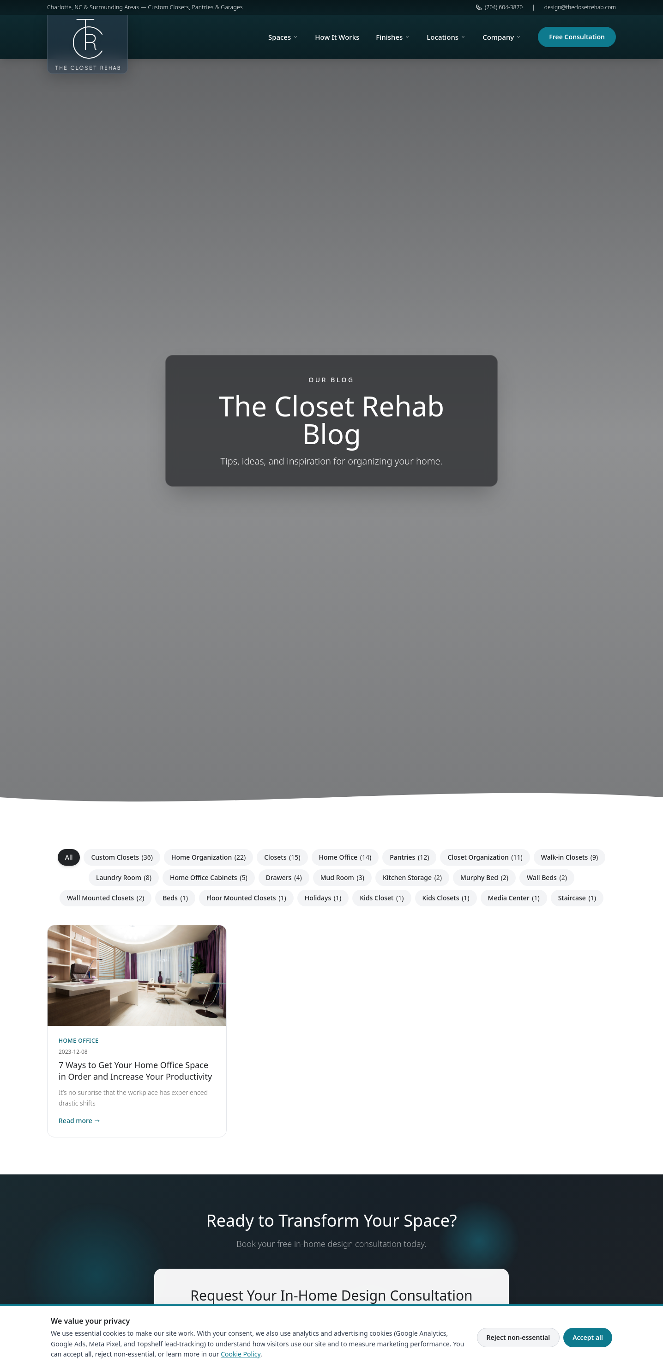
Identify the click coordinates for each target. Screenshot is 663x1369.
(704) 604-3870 (499, 7)
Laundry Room (123, 877)
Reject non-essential (518, 1337)
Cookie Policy (240, 1354)
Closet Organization (484, 857)
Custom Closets (122, 857)
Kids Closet (382, 897)
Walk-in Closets (569, 857)
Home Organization (208, 857)
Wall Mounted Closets (105, 897)
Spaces (283, 37)
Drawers (284, 877)
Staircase (577, 897)
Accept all (588, 1337)
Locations (446, 37)
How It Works (337, 37)
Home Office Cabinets (208, 877)
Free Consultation (577, 36)
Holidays (323, 897)
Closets (282, 857)
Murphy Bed (484, 877)
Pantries (409, 857)
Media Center (514, 897)
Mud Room (342, 877)
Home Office (345, 857)
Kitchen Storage (412, 877)
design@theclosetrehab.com (580, 7)
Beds (175, 897)
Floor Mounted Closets (246, 897)
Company (501, 37)
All (69, 857)
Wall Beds (547, 877)
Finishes (393, 37)
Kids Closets (446, 897)
